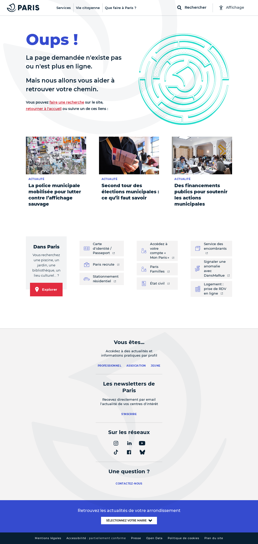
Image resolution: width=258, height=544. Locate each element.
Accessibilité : (96, 538)
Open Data (154, 538)
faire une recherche (66, 102)
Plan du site (213, 538)
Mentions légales (48, 538)
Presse (136, 538)
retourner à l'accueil (44, 109)
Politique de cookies (183, 538)
